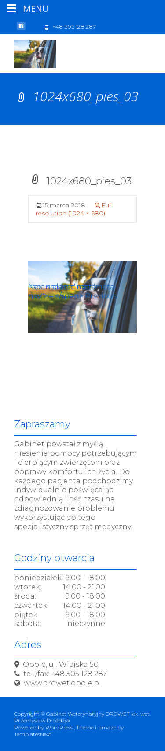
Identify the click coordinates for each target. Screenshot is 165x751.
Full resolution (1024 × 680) (74, 209)
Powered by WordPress (44, 727)
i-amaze (106, 727)
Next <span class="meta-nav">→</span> (72, 291)
